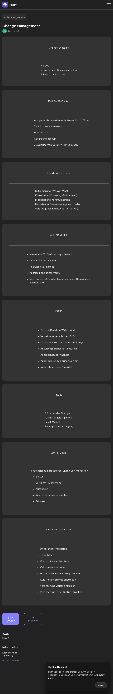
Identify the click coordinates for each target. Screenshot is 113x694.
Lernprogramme (14, 17)
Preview (33, 619)
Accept (101, 685)
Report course (10, 660)
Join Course (10, 619)
